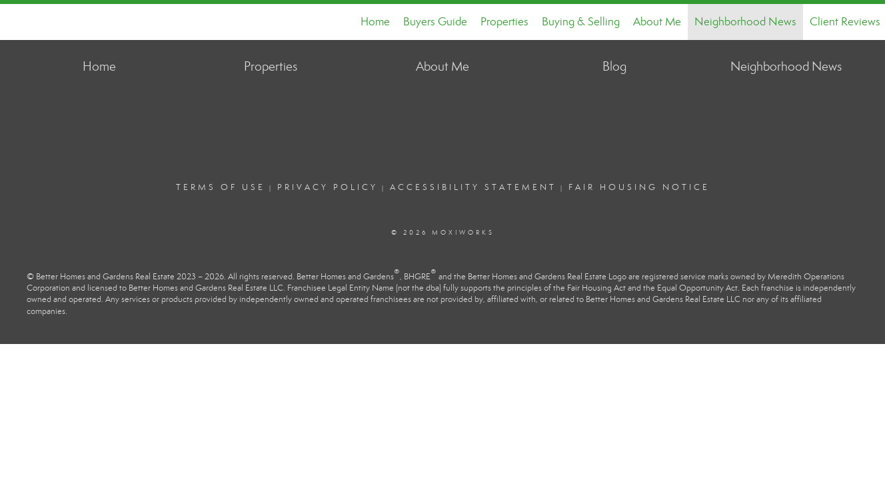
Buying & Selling (581, 22)
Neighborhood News (745, 22)
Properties (504, 22)
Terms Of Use (220, 187)
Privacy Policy (327, 187)
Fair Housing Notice (639, 187)
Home (375, 22)
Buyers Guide (435, 22)
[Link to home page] (17, 22)
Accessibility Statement (473, 187)
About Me (657, 22)
